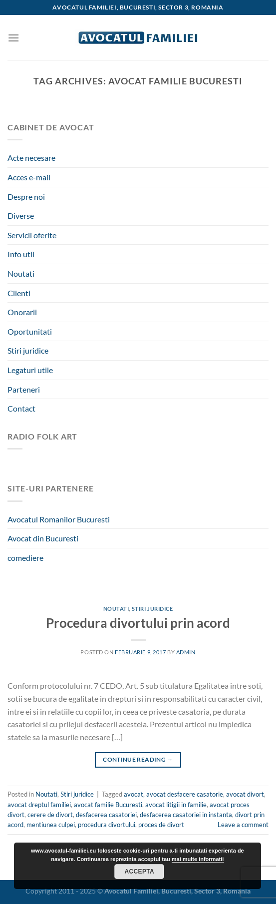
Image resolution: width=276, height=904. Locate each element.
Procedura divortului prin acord (138, 622)
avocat (133, 794)
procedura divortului (106, 825)
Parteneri (23, 389)
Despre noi (26, 196)
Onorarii (22, 312)
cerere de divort (50, 815)
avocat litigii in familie (176, 805)
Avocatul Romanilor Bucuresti (58, 519)
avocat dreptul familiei (39, 805)
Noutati (20, 273)
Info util (20, 254)
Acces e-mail (28, 177)
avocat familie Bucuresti (108, 805)
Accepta (139, 871)
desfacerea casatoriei (106, 815)
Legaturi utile (30, 370)
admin (186, 652)
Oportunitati (29, 331)
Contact (21, 408)
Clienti (18, 293)
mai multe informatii (198, 859)
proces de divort (161, 825)
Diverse (20, 215)
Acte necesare (31, 157)
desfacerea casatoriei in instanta (186, 815)
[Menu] (13, 37)
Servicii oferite (31, 235)
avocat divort (245, 794)
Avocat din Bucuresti (42, 538)
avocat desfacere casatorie (184, 794)
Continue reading (138, 759)
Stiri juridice (27, 350)
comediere (25, 557)
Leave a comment (243, 825)
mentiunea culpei (50, 825)
